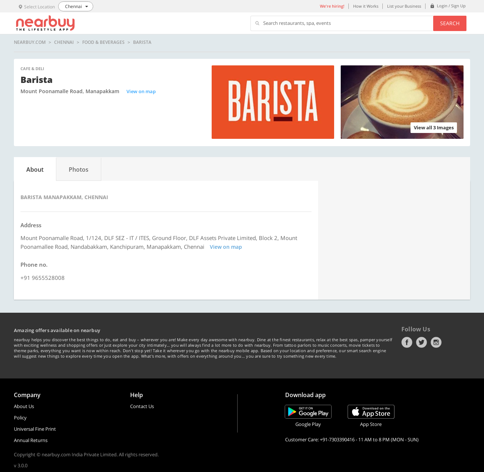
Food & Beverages (103, 42)
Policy (20, 417)
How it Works (365, 6)
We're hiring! (332, 6)
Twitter (421, 342)
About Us (24, 406)
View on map (141, 91)
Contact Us (142, 406)
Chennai (64, 42)
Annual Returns (31, 440)
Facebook (406, 342)
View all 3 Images (434, 127)
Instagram (436, 342)
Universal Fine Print (35, 429)
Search (450, 23)
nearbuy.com (30, 42)
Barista (142, 42)
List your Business (404, 6)
